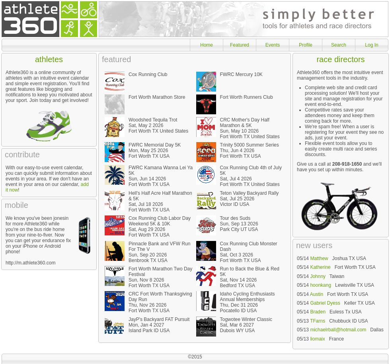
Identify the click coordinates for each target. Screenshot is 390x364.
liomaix (317, 339)
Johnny (318, 276)
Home (206, 45)
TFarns (317, 321)
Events (272, 45)
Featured (239, 45)
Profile (305, 45)
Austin (316, 294)
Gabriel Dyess (325, 303)
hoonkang (320, 285)
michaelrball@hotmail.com (338, 330)
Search (338, 45)
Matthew (319, 258)
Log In (371, 45)
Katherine (320, 267)
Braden (318, 312)
